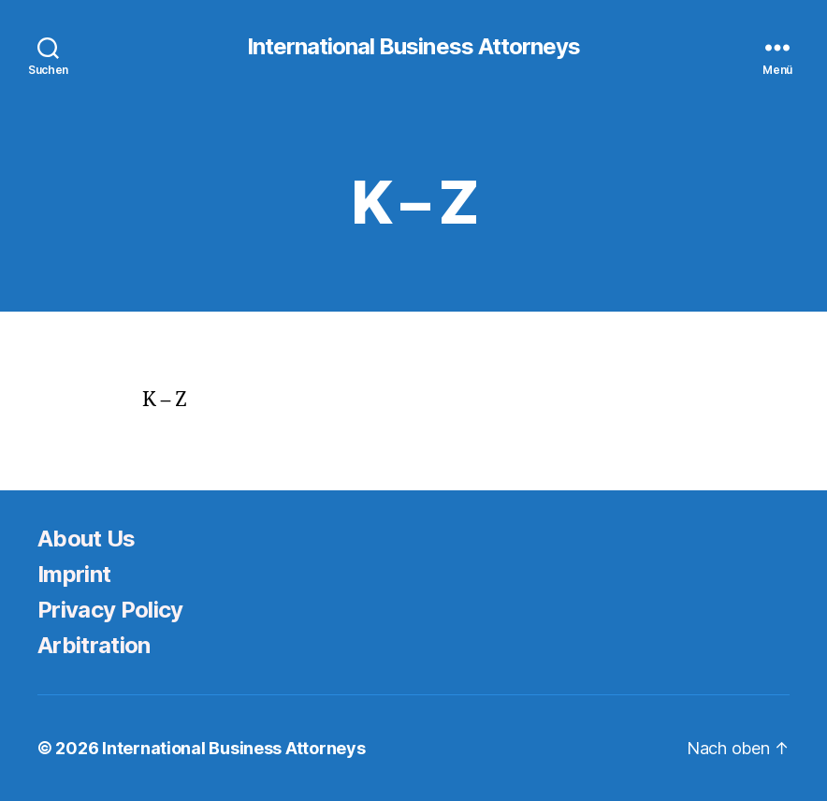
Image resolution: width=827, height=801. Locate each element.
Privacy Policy (110, 609)
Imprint (73, 574)
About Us (86, 538)
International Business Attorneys (413, 47)
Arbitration (94, 645)
